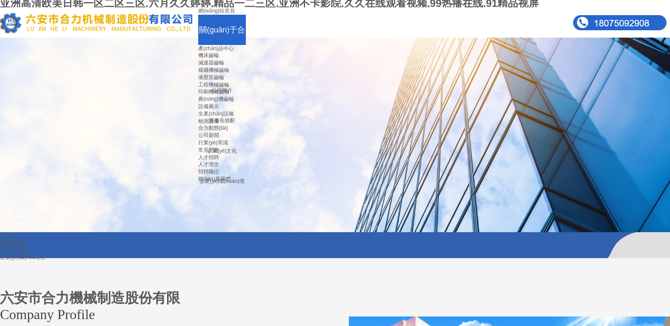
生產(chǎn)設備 (216, 114)
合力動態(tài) (213, 128)
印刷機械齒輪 (213, 92)
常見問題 (208, 150)
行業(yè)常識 (213, 143)
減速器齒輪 (211, 63)
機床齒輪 (208, 55)
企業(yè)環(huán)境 (22, 257)
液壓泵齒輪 (211, 77)
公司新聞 (208, 135)
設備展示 (208, 106)
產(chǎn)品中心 (216, 48)
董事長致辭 (222, 121)
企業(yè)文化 (222, 151)
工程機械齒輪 (213, 85)
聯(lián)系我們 (214, 179)
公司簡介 (10, 236)
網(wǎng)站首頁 (216, 11)
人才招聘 (208, 157)
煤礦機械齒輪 (213, 70)
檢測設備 (208, 121)
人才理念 (208, 164)
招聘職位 (208, 172)
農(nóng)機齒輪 (216, 99)
